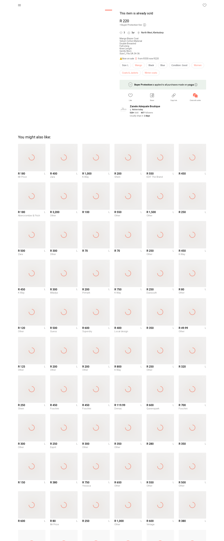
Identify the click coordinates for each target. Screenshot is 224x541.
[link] (195, 97)
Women (198, 65)
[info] (180, 66)
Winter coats (151, 73)
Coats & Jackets (130, 73)
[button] (130, 97)
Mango (138, 65)
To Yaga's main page (112, 534)
